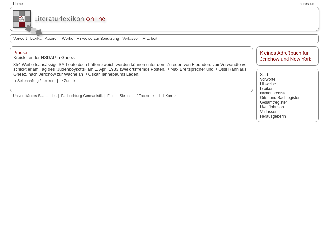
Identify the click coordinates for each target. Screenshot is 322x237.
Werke (67, 38)
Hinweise (268, 84)
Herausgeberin (273, 116)
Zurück (69, 81)
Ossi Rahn (228, 69)
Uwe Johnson (272, 107)
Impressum (306, 4)
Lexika (36, 38)
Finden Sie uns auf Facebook (130, 96)
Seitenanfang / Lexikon (35, 81)
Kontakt (171, 96)
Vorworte (267, 79)
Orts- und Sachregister (280, 97)
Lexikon (266, 88)
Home (18, 4)
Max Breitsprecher (188, 69)
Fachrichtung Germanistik (82, 96)
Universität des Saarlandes (34, 96)
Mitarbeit (149, 38)
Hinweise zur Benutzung (98, 38)
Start (264, 74)
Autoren (51, 38)
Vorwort (20, 38)
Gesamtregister (273, 102)
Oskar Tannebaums (107, 74)
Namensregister (274, 93)
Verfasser (130, 38)
